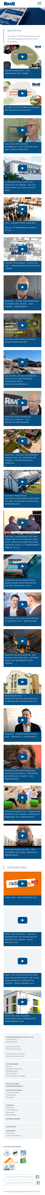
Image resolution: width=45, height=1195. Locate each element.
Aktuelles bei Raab (14, 1090)
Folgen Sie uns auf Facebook (19, 1177)
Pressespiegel (11, 1095)
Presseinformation (12, 1092)
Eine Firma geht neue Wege (15, 1076)
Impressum (10, 1131)
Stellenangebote (12, 1110)
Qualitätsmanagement (14, 1069)
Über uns (9, 1066)
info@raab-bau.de (17, 1056)
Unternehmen (12, 1064)
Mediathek (10, 1097)
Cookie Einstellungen (13, 1135)
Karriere (10, 1105)
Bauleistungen (12, 1084)
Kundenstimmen (13, 1119)
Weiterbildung (11, 1115)
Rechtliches (11, 1127)
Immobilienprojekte (14, 1086)
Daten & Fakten (11, 1073)
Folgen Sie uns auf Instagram (20, 1183)
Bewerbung (10, 1112)
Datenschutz (10, 1133)
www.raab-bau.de (19, 1054)
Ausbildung (10, 1108)
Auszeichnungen (12, 1071)
